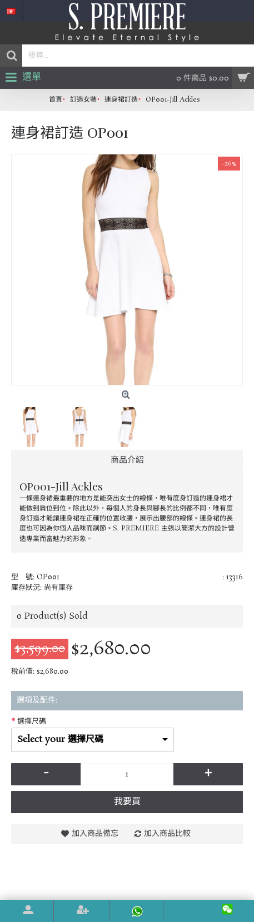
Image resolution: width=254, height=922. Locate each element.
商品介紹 (127, 460)
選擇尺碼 (31, 721)
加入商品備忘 (95, 833)
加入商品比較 (167, 833)
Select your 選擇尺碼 (60, 739)
